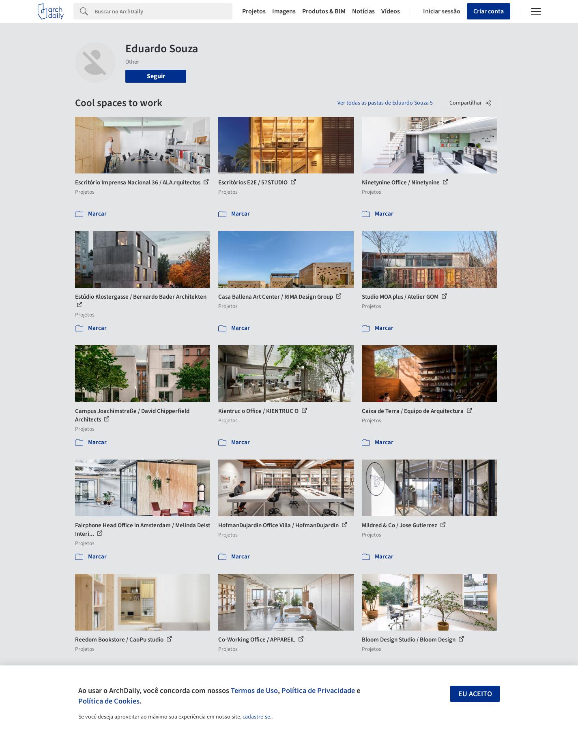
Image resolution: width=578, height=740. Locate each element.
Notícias (363, 11)
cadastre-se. (257, 717)
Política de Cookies (109, 701)
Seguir (156, 76)
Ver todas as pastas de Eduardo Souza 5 (385, 103)
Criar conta (488, 11)
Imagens (284, 11)
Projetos (254, 11)
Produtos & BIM (324, 11)
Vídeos (390, 11)
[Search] (164, 11)
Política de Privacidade (318, 690)
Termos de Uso (254, 690)
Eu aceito (475, 694)
